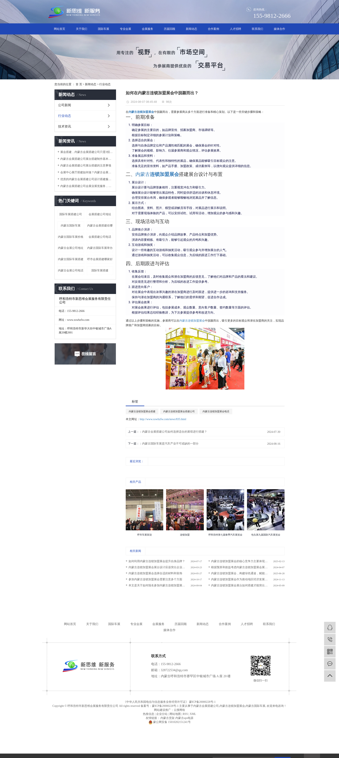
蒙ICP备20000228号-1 (202, 701)
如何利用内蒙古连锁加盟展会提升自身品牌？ (157, 561)
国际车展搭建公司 (70, 214)
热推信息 (148, 713)
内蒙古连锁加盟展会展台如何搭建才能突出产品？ (242, 585)
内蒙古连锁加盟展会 (192, 320)
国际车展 (103, 28)
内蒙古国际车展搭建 (70, 259)
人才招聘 (235, 28)
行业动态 (105, 84)
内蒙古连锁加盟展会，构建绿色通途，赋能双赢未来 (243, 573)
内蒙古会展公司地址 (70, 247)
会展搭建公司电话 (100, 236)
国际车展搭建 (99, 270)
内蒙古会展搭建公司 (206, 705)
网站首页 (59, 28)
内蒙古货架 (167, 718)
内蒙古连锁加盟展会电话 (216, 411)
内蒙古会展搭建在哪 (100, 225)
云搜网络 (179, 709)
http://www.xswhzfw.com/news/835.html (163, 419)
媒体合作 (279, 28)
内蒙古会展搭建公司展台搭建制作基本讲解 (86, 158)
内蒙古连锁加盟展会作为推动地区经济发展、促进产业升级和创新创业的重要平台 (248, 579)
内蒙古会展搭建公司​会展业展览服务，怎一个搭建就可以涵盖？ (86, 186)
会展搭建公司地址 (100, 214)
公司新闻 (64, 105)
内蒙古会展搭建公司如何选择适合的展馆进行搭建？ (174, 431)
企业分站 (161, 713)
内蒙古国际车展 (71, 225)
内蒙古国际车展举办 (100, 247)
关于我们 (81, 28)
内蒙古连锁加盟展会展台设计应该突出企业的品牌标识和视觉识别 (165, 567)
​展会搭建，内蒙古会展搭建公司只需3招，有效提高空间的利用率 (86, 152)
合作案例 (213, 28)
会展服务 (147, 28)
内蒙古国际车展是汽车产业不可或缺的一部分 (170, 443)
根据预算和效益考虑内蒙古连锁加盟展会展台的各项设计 (246, 567)
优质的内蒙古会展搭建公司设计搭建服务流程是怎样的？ (86, 179)
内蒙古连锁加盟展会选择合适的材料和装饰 (155, 573)
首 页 (79, 84)
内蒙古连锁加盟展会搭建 (142, 411)
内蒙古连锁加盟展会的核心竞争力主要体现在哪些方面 (245, 561)
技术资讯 (64, 126)
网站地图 (175, 713)
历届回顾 (169, 28)
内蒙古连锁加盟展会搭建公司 (179, 411)
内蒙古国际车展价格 (70, 236)
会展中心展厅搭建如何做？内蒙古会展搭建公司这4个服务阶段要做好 (86, 172)
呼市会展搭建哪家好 (100, 259)
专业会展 (125, 28)
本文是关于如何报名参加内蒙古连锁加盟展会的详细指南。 (165, 585)
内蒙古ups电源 (184, 718)
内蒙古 (142, 174)
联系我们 (257, 28)
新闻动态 (191, 28)
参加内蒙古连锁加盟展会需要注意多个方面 (155, 579)
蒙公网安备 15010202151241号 (170, 722)
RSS (185, 713)
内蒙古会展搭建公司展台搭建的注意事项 (85, 165)
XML (193, 713)
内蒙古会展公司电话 (70, 270)
